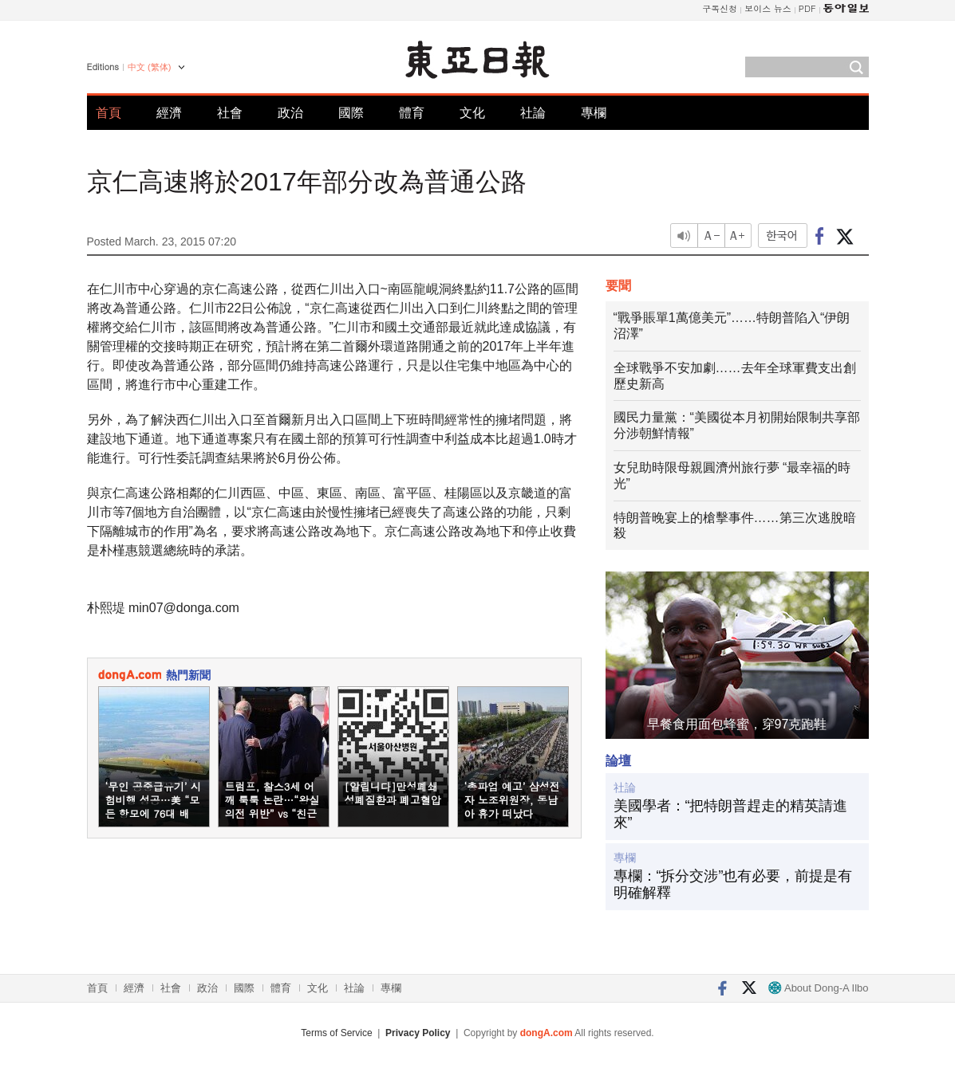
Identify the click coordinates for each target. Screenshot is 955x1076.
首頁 (108, 113)
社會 (230, 113)
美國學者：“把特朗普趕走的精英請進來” (731, 814)
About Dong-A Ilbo (818, 988)
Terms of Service (336, 1033)
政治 (290, 113)
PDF (807, 8)
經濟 (169, 113)
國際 (351, 113)
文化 (472, 113)
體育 (411, 113)
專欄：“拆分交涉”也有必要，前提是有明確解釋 (733, 884)
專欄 (593, 113)
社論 (533, 113)
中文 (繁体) (149, 67)
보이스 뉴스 (767, 8)
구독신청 (719, 8)
